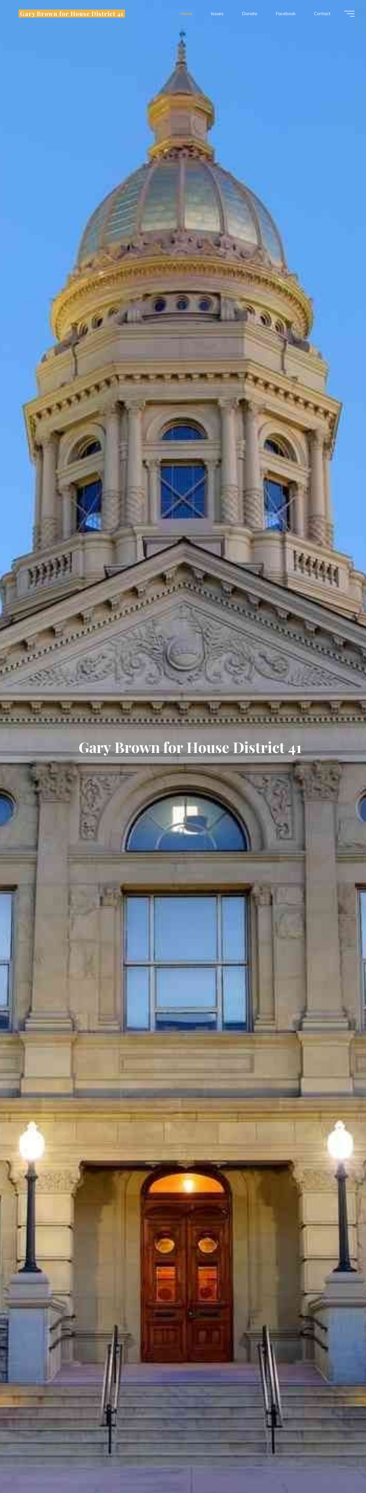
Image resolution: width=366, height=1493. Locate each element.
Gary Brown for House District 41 (68, 13)
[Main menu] (349, 14)
